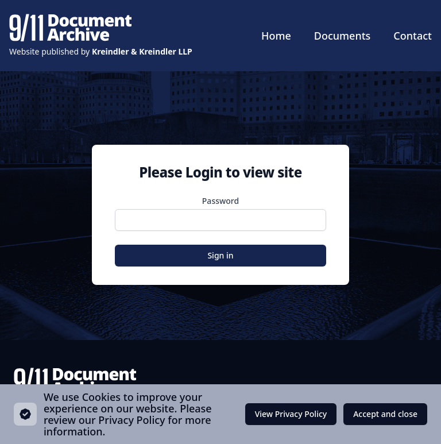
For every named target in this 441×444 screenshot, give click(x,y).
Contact (412, 36)
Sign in (220, 255)
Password (220, 200)
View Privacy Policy (291, 413)
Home (276, 36)
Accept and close (385, 416)
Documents (342, 36)
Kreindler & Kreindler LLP (142, 51)
